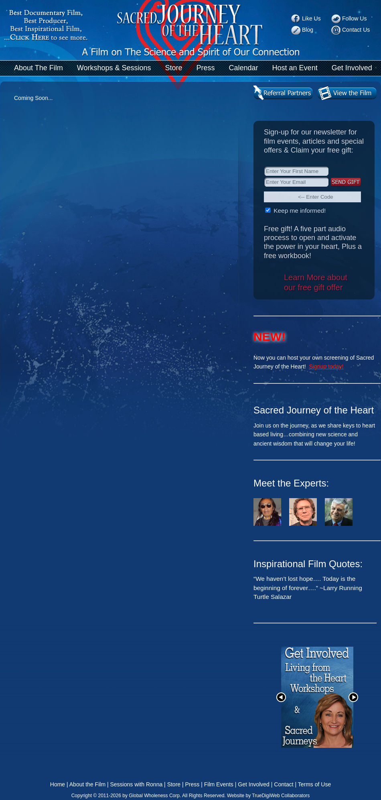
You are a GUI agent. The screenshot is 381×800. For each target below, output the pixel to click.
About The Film (38, 68)
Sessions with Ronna (136, 784)
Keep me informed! (299, 210)
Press (206, 68)
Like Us (311, 18)
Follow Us (354, 18)
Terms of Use (314, 784)
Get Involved (352, 68)
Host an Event (295, 68)
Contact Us (356, 29)
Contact (283, 784)
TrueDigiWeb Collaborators (281, 795)
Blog (307, 29)
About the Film (87, 784)
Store (173, 68)
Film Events (218, 784)
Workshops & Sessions (114, 68)
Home (57, 784)
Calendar (243, 68)
